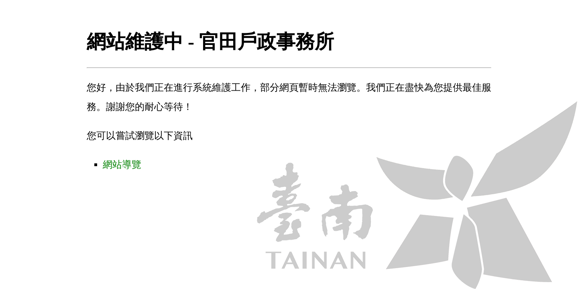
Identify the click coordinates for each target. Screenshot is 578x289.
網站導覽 (122, 164)
